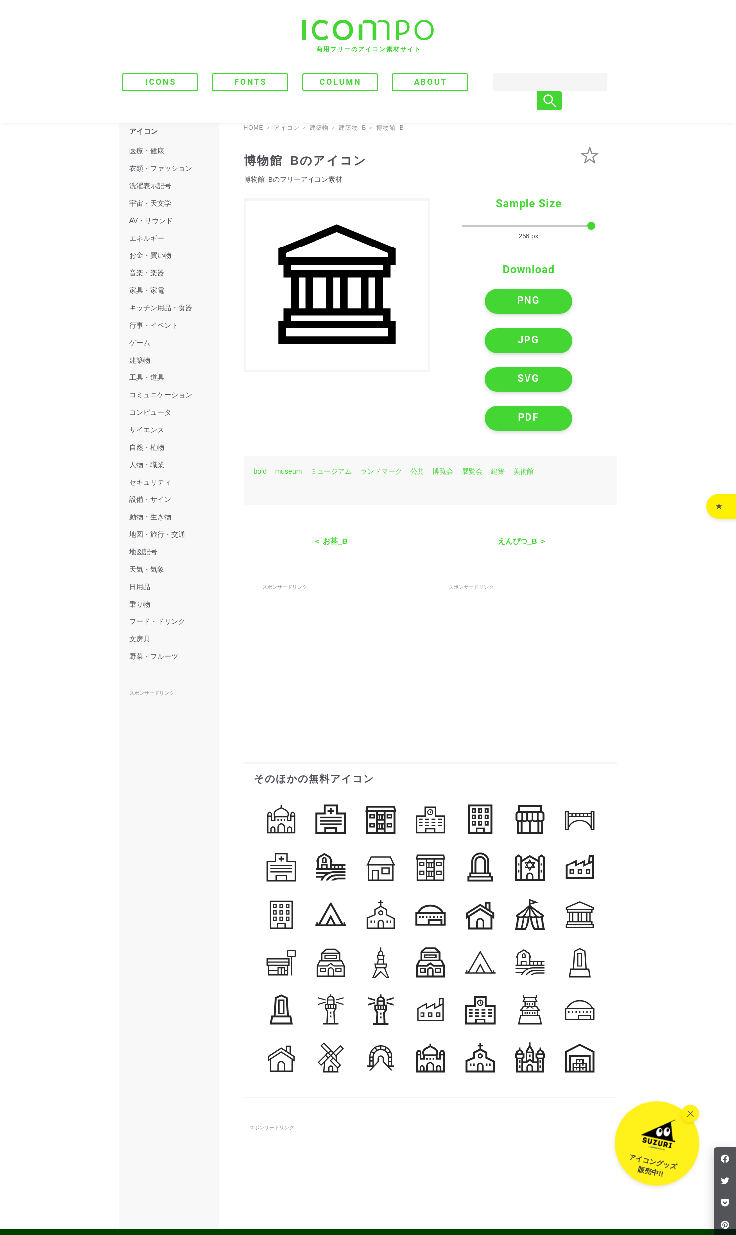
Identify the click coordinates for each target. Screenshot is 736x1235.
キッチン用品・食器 (160, 308)
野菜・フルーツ (153, 656)
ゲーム (139, 343)
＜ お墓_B (330, 473)
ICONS (160, 82)
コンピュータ (150, 412)
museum (288, 403)
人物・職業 (146, 465)
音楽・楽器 (146, 273)
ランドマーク (381, 403)
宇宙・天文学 (150, 203)
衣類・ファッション (160, 168)
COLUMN (341, 82)
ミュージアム (331, 403)
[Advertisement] (337, 586)
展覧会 (472, 403)
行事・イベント (153, 325)
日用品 (139, 587)
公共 (417, 403)
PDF (569, 342)
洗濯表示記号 (150, 186)
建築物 (139, 360)
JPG (570, 303)
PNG (487, 303)
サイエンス (146, 430)
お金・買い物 (150, 255)
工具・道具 (146, 377)
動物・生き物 (150, 517)
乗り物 (139, 604)
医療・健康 (146, 151)
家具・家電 (146, 290)
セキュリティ (150, 482)
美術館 (523, 403)
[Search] (540, 82)
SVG (487, 342)
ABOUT (430, 82)
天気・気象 (146, 569)
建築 (498, 403)
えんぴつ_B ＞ (522, 473)
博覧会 (442, 403)
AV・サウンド (151, 221)
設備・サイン (150, 499)
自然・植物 (146, 447)
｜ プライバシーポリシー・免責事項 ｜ (560, 1186)
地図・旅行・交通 (157, 534)
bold (260, 403)
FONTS (250, 82)
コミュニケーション (160, 395)
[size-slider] (528, 226)
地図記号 (143, 552)
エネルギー (146, 238)
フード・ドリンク (157, 621)
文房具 (139, 639)
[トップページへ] (368, 36)
